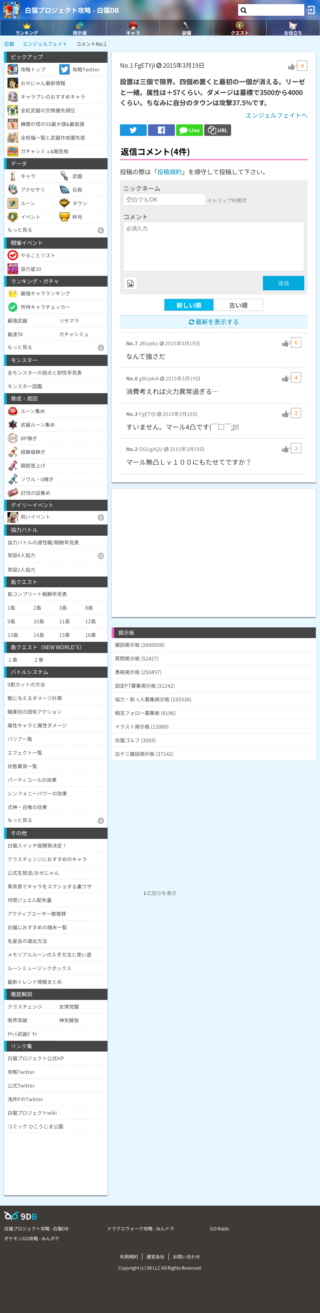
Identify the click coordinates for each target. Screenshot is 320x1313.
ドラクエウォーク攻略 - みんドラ (140, 1228)
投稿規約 (169, 171)
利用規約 (129, 1256)
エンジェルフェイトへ (277, 115)
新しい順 (189, 305)
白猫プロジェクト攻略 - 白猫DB (72, 10)
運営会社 (155, 1256)
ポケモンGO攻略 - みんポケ (32, 1238)
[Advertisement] (214, 547)
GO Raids (219, 1228)
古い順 (238, 305)
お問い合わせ (186, 1256)
